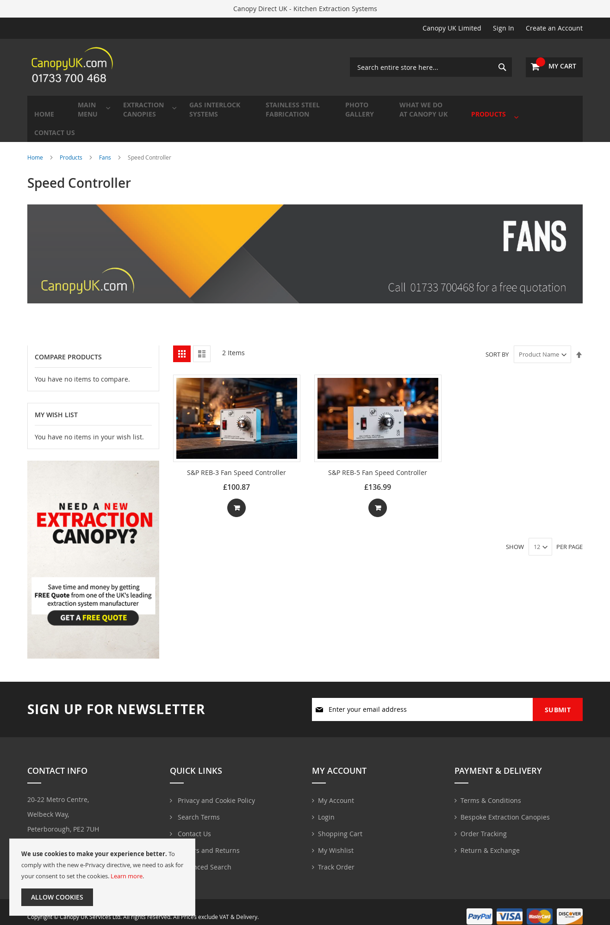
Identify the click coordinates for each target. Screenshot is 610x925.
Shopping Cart (340, 824)
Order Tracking (484, 824)
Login (326, 807)
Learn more (127, 876)
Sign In (503, 28)
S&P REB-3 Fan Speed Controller (236, 461)
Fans (105, 146)
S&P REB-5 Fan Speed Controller (377, 461)
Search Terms (198, 807)
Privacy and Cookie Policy (215, 790)
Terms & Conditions (491, 790)
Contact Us (193, 824)
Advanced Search (203, 857)
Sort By (497, 343)
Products (72, 146)
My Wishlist (336, 840)
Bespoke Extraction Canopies (505, 807)
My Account (336, 790)
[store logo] (73, 67)
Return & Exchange (490, 840)
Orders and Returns (208, 840)
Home (35, 146)
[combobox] (431, 67)
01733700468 (54, 835)
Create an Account (554, 28)
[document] (102, 877)
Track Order (336, 857)
